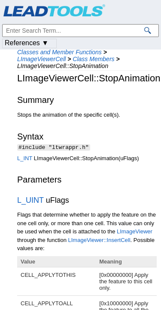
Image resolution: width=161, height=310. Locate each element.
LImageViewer (134, 232)
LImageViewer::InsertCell (99, 241)
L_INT (24, 159)
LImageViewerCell (41, 59)
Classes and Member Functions (59, 52)
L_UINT (30, 201)
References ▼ (27, 42)
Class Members (93, 59)
